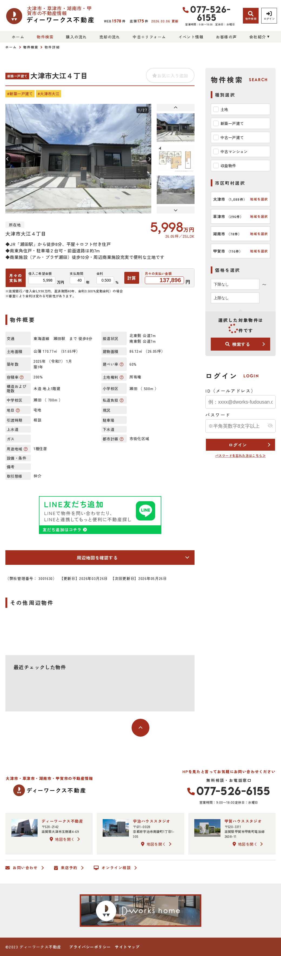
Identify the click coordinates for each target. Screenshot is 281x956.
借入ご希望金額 (40, 273)
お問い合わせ (21, 868)
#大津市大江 (48, 93)
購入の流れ (76, 36)
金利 (99, 273)
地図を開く (62, 839)
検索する (237, 344)
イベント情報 (191, 36)
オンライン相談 (112, 868)
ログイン (238, 444)
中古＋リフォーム (149, 36)
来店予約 (66, 868)
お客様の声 (226, 36)
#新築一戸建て (20, 93)
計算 (131, 278)
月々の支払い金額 (158, 273)
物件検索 (45, 36)
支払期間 (76, 273)
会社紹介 (257, 36)
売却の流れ (109, 36)
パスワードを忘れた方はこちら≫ (240, 455)
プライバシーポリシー (90, 947)
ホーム (18, 36)
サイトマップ (127, 947)
